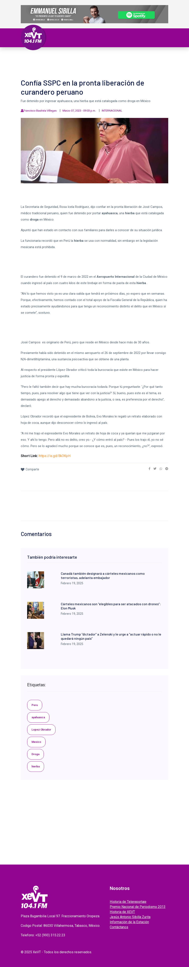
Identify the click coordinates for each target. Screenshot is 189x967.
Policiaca (138, 56)
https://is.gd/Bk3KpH (54, 456)
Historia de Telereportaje (128, 902)
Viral (152, 56)
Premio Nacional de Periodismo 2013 (137, 907)
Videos (73, 61)
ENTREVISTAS (130, 61)
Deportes (33, 61)
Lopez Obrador (41, 729)
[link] (149, 468)
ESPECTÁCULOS (54, 61)
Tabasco (59, 56)
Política (76, 56)
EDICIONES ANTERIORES (43, 66)
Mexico (36, 741)
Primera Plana (37, 56)
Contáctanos (119, 927)
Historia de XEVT (122, 912)
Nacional (93, 56)
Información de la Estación (129, 922)
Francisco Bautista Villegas (40, 110)
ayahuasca (38, 717)
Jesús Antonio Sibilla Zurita (130, 917)
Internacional (115, 56)
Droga (35, 754)
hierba (36, 766)
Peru (35, 705)
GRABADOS (108, 61)
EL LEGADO (90, 61)
